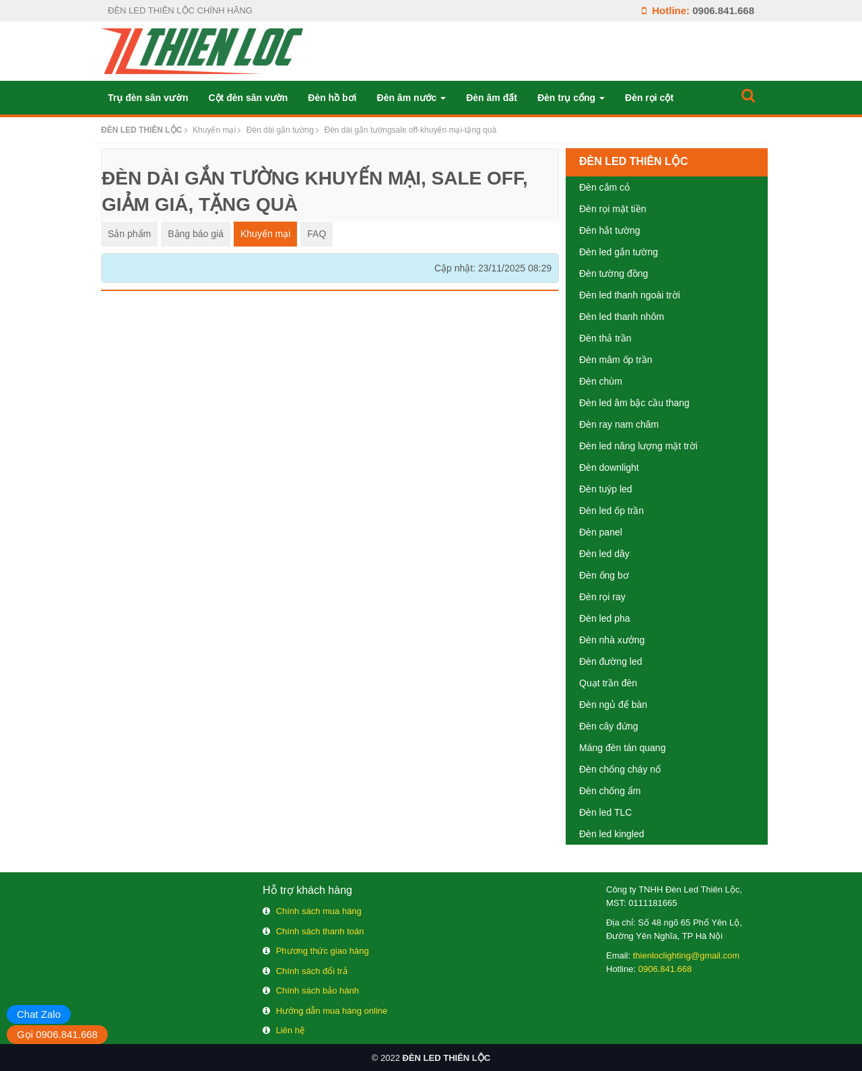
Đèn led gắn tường (618, 252)
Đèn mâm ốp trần (616, 359)
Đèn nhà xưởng (611, 640)
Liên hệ (290, 1030)
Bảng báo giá (196, 233)
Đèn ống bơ (604, 575)
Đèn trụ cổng (571, 97)
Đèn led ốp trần (611, 510)
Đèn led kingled (611, 834)
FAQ (316, 233)
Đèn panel (600, 532)
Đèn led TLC (605, 812)
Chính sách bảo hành (317, 990)
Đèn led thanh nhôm (621, 316)
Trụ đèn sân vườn (148, 97)
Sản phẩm (129, 233)
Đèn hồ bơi (332, 97)
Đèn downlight (609, 467)
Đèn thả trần (605, 338)
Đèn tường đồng (613, 273)
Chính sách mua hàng (319, 911)
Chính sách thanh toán (320, 931)
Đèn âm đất (491, 97)
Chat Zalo (39, 1014)
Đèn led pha (604, 618)
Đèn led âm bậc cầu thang (634, 402)
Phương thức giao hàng (322, 951)
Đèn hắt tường (609, 230)
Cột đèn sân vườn (248, 97)
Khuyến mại (265, 233)
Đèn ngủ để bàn (613, 704)
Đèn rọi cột (649, 97)
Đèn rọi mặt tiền (612, 208)
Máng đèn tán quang (622, 747)
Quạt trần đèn (608, 683)
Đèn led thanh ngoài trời (629, 295)
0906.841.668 (723, 10)
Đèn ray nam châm (619, 424)
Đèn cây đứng (608, 726)
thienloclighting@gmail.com (686, 955)
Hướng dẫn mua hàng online (332, 1011)
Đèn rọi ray (602, 596)
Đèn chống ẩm (609, 790)
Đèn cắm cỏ (604, 187)
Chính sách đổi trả (311, 971)
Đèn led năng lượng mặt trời (638, 446)
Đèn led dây (604, 553)
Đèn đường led (610, 661)
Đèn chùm (600, 381)
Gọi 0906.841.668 (57, 1034)
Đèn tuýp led (605, 489)
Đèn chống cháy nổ (620, 769)
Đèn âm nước (411, 97)
